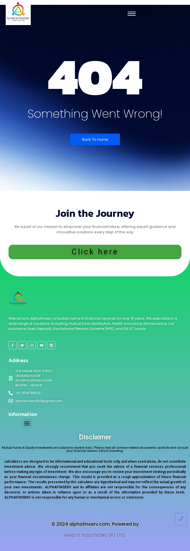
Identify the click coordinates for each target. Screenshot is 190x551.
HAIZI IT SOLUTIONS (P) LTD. (95, 535)
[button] (27, 423)
